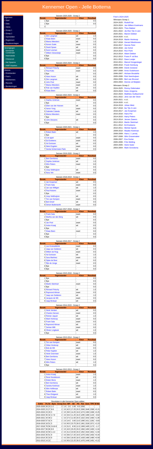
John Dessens (51, 120)
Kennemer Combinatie (10, 52)
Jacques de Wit (52, 298)
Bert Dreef (50, 202)
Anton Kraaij (51, 225)
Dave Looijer (129, 59)
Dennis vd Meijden (132, 82)
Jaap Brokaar (51, 301)
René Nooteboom (53, 377)
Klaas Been (50, 39)
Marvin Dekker (130, 34)
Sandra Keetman (52, 386)
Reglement (10, 40)
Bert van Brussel (131, 79)
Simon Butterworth (53, 205)
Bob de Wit (50, 348)
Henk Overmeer (52, 354)
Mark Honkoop (52, 319)
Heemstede (10, 56)
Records (9, 83)
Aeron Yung (50, 109)
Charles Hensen (52, 313)
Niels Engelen (51, 146)
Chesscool (10, 59)
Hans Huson (51, 76)
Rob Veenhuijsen (131, 76)
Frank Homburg (131, 65)
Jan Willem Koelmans (133, 25)
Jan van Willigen (52, 188)
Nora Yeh (49, 173)
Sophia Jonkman (52, 100)
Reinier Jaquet (52, 316)
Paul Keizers (51, 191)
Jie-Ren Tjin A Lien (132, 31)
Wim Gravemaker (131, 136)
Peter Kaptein (51, 351)
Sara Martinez (51, 257)
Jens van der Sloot (132, 97)
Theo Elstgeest (52, 394)
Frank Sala (50, 185)
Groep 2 (9, 34)
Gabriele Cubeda (53, 111)
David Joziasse (130, 68)
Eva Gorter (129, 139)
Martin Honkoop (131, 39)
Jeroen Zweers (130, 119)
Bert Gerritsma (52, 158)
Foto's (8, 76)
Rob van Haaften (52, 88)
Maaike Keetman (131, 131)
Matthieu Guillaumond (133, 94)
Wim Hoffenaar (52, 389)
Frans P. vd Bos (131, 56)
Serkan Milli (50, 327)
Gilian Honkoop (52, 345)
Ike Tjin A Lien (130, 108)
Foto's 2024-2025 (120, 17)
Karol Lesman (51, 50)
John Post (50, 82)
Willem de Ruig (52, 252)
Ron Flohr (128, 51)
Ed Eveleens (51, 141)
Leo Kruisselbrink (53, 246)
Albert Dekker (130, 53)
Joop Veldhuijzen (53, 170)
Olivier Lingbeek (52, 330)
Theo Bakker (129, 28)
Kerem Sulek (51, 44)
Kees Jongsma (130, 91)
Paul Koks (50, 71)
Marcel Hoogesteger (133, 62)
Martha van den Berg (54, 217)
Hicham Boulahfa (131, 73)
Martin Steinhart (52, 284)
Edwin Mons (51, 380)
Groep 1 (9, 30)
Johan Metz (129, 105)
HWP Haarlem (11, 66)
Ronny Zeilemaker (132, 88)
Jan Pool (49, 223)
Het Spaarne (11, 62)
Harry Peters (129, 116)
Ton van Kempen (52, 199)
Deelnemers (10, 80)
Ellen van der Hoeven (54, 106)
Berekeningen (11, 86)
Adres (8, 27)
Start (7, 20)
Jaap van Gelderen (53, 249)
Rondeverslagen (12, 43)
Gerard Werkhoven (132, 42)
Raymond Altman (53, 292)
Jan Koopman (51, 182)
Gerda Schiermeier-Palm (56, 149)
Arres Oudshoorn (131, 70)
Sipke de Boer (51, 260)
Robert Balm (51, 132)
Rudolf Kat (128, 22)
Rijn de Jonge (51, 263)
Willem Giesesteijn (53, 53)
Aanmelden (10, 37)
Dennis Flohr (129, 45)
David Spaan (51, 47)
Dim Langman (51, 36)
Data (7, 24)
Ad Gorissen (51, 143)
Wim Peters (50, 164)
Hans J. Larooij (130, 133)
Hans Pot (128, 114)
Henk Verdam (51, 310)
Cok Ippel (50, 138)
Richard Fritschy (52, 68)
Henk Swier (129, 145)
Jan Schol (128, 48)
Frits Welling (129, 142)
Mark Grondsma (131, 148)
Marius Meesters (52, 42)
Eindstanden (11, 73)
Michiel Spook (130, 128)
